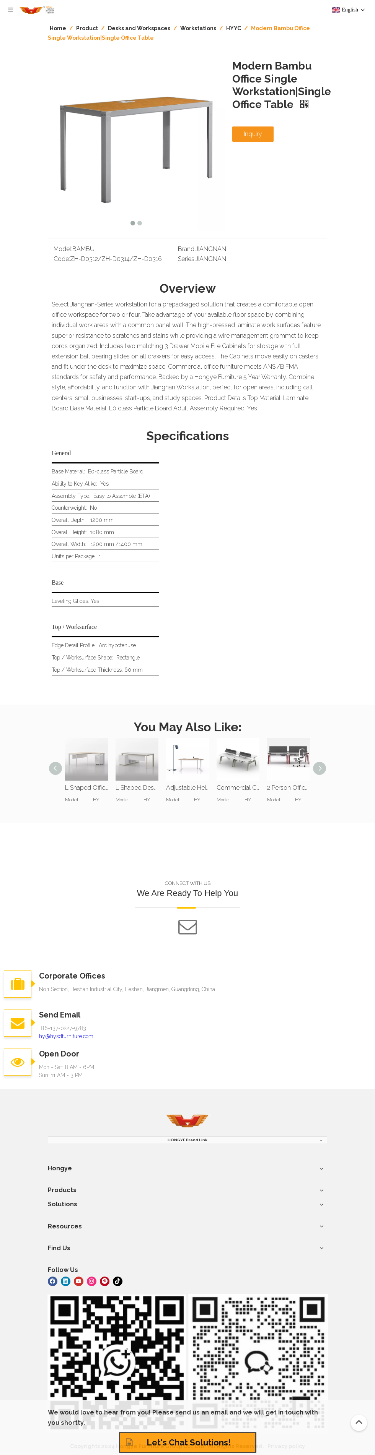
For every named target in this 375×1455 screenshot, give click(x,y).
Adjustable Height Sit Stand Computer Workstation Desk (187, 787)
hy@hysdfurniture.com (66, 1036)
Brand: (187, 249)
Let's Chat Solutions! (178, 1442)
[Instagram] (91, 1281)
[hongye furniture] (187, 1121)
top (358, 1422)
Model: (63, 249)
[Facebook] (52, 1281)
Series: (187, 258)
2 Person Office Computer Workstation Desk (288, 787)
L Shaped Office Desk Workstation (86, 787)
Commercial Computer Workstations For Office (238, 787)
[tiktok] (117, 1281)
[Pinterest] (104, 1281)
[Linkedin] (65, 1281)
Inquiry (253, 134)
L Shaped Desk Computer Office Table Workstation (137, 787)
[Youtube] (78, 1281)
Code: (62, 258)
